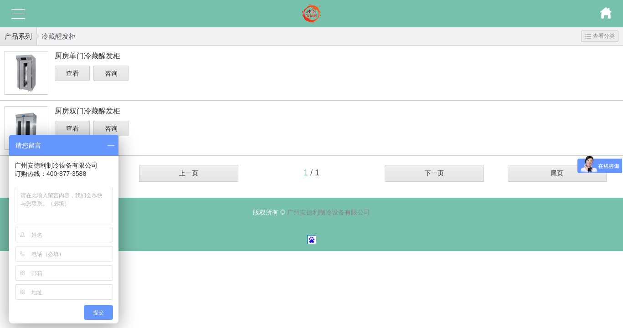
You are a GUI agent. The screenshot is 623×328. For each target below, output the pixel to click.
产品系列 (18, 36)
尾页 (557, 173)
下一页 (434, 173)
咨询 (111, 73)
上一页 (188, 173)
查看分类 (600, 36)
